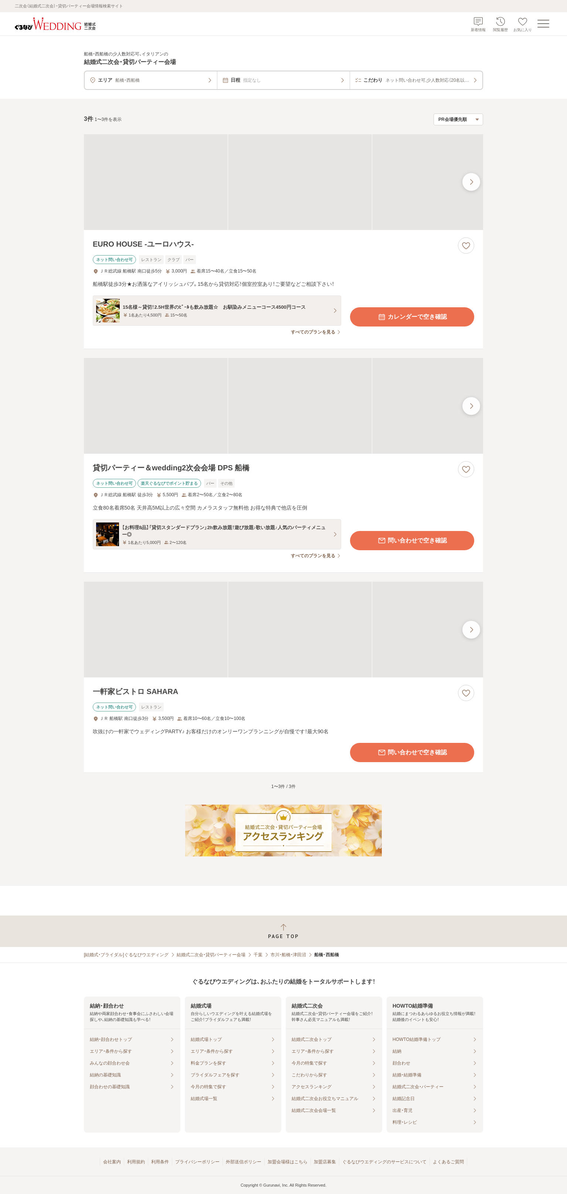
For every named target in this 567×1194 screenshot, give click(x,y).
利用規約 (136, 1161)
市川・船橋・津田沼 (288, 954)
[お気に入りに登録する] (466, 245)
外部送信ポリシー (243, 1161)
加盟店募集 (325, 1161)
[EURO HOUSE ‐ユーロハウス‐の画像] (283, 182)
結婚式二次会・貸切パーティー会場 (211, 954)
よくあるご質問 (448, 1161)
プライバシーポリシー (197, 1161)
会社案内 (112, 1161)
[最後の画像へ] (471, 182)
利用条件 (160, 1161)
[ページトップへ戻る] (283, 931)
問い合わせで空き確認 (412, 540)
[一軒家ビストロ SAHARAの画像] (283, 629)
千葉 (258, 954)
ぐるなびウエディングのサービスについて (384, 1161)
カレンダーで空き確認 (412, 316)
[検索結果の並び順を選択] (458, 119)
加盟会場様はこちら (288, 1161)
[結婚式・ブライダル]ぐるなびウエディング (126, 954)
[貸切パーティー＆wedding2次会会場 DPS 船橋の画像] (283, 406)
